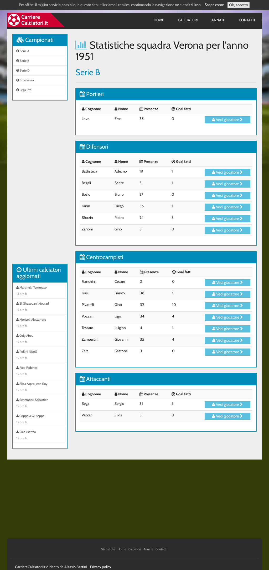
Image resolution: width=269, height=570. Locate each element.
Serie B (22, 61)
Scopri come (214, 4)
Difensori (94, 146)
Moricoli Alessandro (40, 323)
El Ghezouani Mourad (40, 307)
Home (159, 20)
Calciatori (188, 20)
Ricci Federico (40, 371)
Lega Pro (24, 90)
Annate (218, 20)
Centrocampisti (101, 257)
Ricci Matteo (40, 435)
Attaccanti (95, 378)
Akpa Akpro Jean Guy (40, 387)
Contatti (247, 20)
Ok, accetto (238, 5)
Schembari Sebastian (40, 403)
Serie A (22, 51)
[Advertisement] (40, 185)
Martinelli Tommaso (40, 291)
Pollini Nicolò (40, 355)
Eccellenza (25, 80)
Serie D (23, 70)
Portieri (92, 94)
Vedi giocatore (227, 119)
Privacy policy (100, 566)
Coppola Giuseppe (40, 419)
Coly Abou (40, 339)
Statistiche (108, 549)
